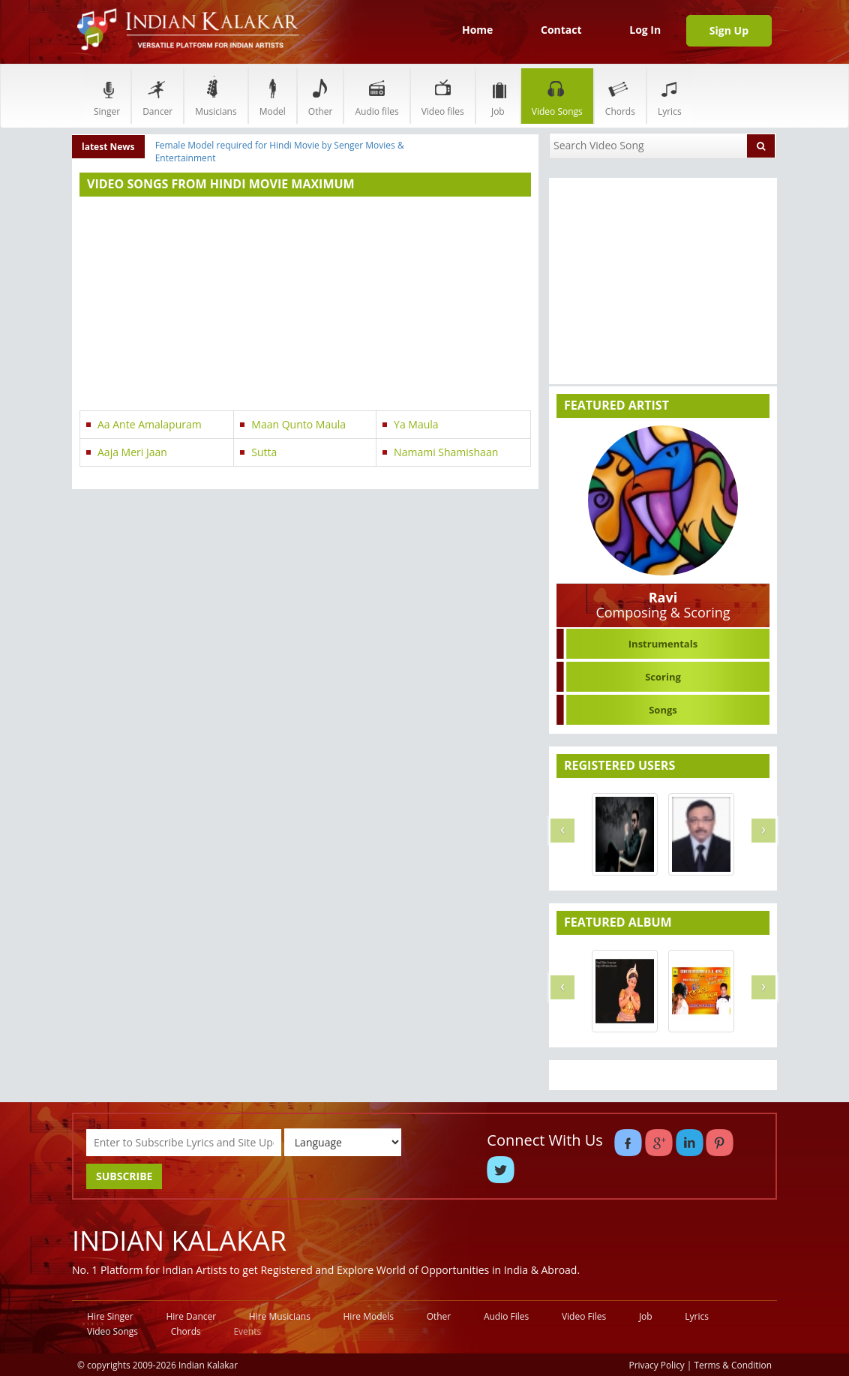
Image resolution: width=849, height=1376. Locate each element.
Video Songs (557, 96)
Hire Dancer (191, 1316)
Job (498, 96)
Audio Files (506, 1316)
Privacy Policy (657, 1365)
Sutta (264, 452)
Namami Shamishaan (446, 452)
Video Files (584, 1316)
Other (320, 96)
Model (273, 96)
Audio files (376, 96)
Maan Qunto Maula (298, 424)
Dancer (157, 96)
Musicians (215, 96)
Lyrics (670, 96)
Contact (561, 30)
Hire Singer (110, 1316)
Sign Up (729, 30)
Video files (443, 96)
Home (477, 30)
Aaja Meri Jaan (132, 452)
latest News (108, 146)
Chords (620, 96)
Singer (107, 96)
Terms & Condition (733, 1365)
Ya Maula (416, 424)
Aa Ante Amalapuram (150, 424)
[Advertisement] (305, 305)
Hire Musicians (279, 1316)
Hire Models (369, 1316)
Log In (645, 30)
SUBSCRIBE (124, 1176)
